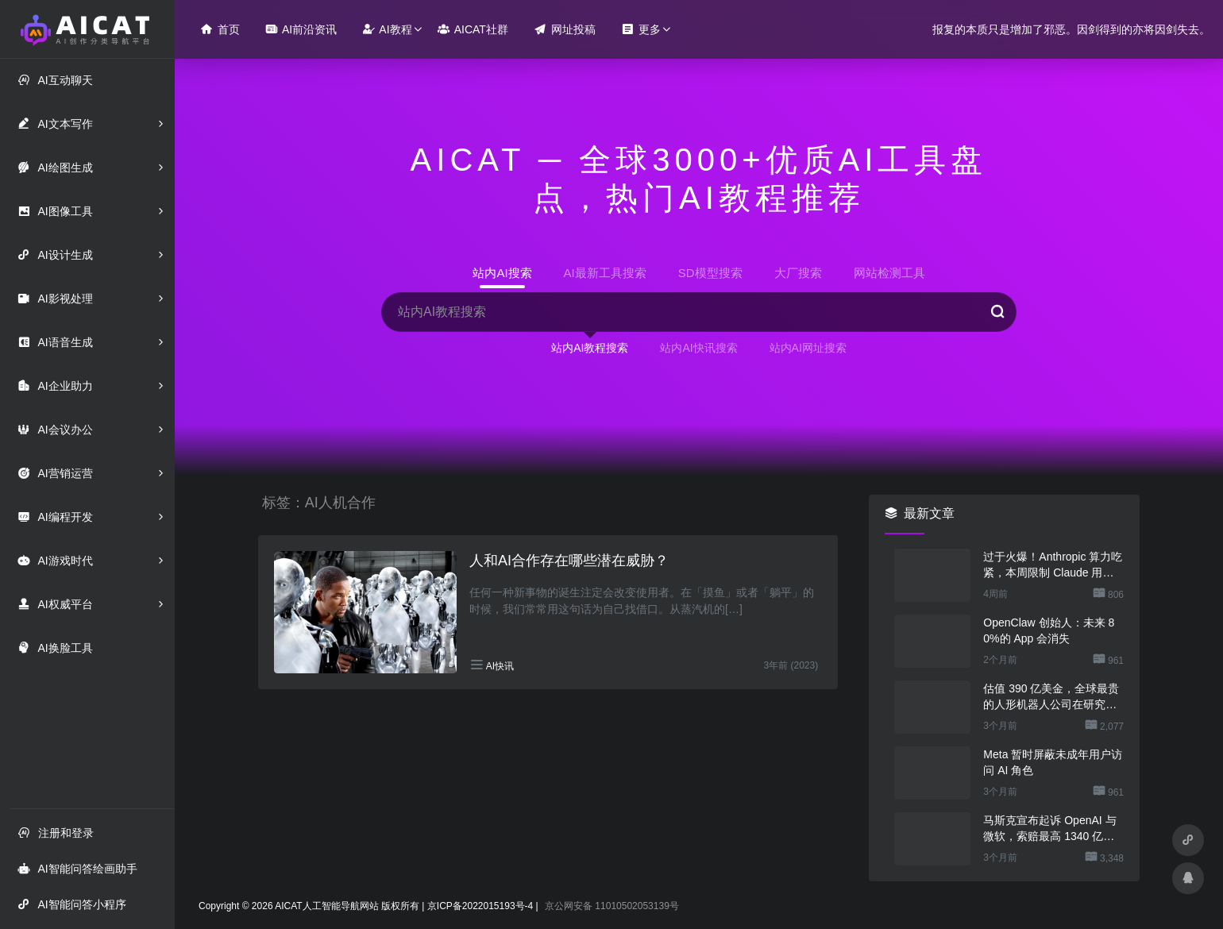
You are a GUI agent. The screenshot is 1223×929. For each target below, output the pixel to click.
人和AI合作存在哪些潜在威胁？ (569, 561)
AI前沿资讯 (301, 29)
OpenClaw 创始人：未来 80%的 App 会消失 (1048, 630)
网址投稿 (565, 29)
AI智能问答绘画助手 (77, 868)
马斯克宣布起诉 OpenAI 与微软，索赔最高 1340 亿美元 (1049, 829)
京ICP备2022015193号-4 (480, 906)
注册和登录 (55, 832)
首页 (220, 29)
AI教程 (386, 29)
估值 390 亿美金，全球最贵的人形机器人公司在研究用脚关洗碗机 (1051, 697)
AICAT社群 (473, 29)
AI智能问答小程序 (71, 904)
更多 (641, 29)
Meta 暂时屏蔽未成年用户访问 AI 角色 (1052, 762)
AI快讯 (500, 666)
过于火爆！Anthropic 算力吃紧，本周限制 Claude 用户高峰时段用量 (1052, 565)
